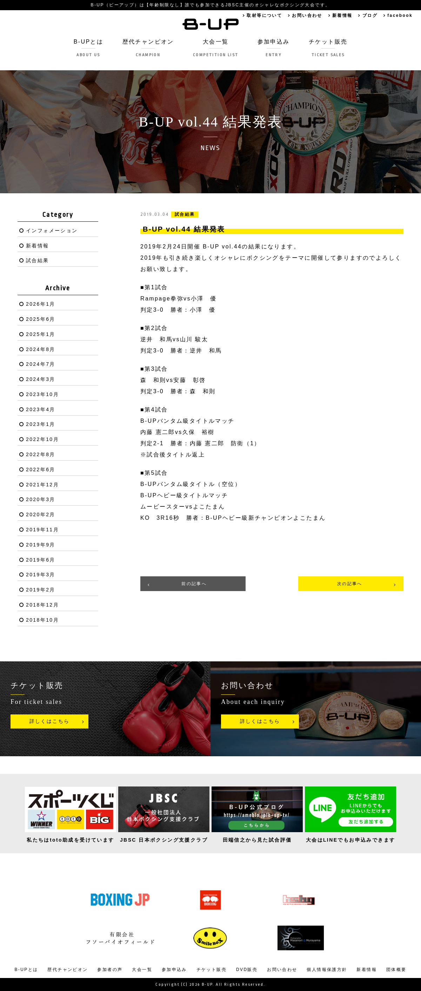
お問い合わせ (307, 15)
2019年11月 (42, 529)
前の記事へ (194, 583)
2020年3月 (40, 499)
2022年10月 (42, 439)
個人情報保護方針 (327, 969)
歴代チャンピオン (148, 48)
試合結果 (37, 260)
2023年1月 (40, 424)
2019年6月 (40, 560)
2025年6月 (40, 319)
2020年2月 (40, 514)
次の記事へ (349, 583)
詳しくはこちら (49, 721)
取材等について (264, 15)
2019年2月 (40, 589)
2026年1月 (40, 304)
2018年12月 (42, 605)
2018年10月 (42, 620)
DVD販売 (247, 969)
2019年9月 (40, 545)
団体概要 (396, 969)
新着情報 (342, 15)
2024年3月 (40, 379)
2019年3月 (40, 574)
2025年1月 (40, 334)
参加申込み (274, 48)
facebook (400, 15)
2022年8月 (40, 454)
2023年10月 (42, 394)
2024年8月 (40, 349)
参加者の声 (109, 969)
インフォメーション (52, 230)
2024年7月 (40, 364)
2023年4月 (40, 409)
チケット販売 (328, 48)
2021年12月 (42, 484)
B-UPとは (88, 48)
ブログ (369, 15)
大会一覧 (215, 48)
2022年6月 (40, 469)
